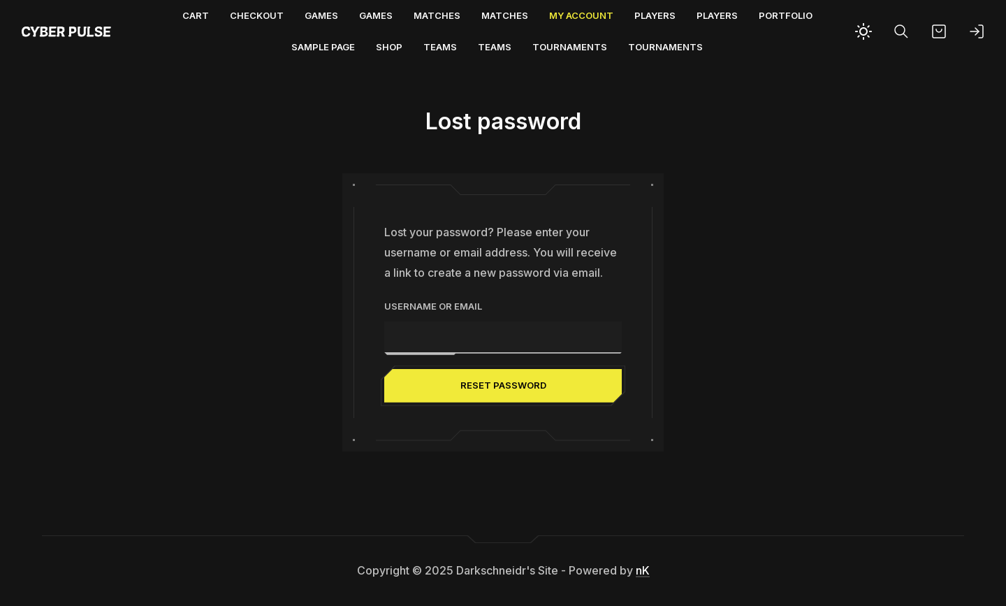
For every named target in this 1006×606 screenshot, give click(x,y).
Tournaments (569, 46)
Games (321, 15)
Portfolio (785, 15)
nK (643, 570)
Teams (440, 46)
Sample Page (323, 46)
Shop (389, 46)
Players (655, 15)
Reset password (503, 385)
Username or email (433, 306)
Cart (195, 15)
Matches (437, 15)
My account (581, 15)
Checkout (257, 15)
